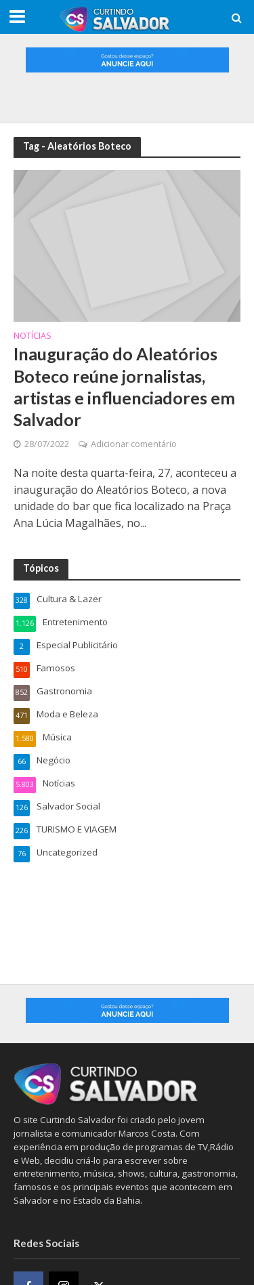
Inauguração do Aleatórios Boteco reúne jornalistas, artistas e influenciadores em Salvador (124, 386)
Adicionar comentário (134, 444)
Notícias (32, 336)
